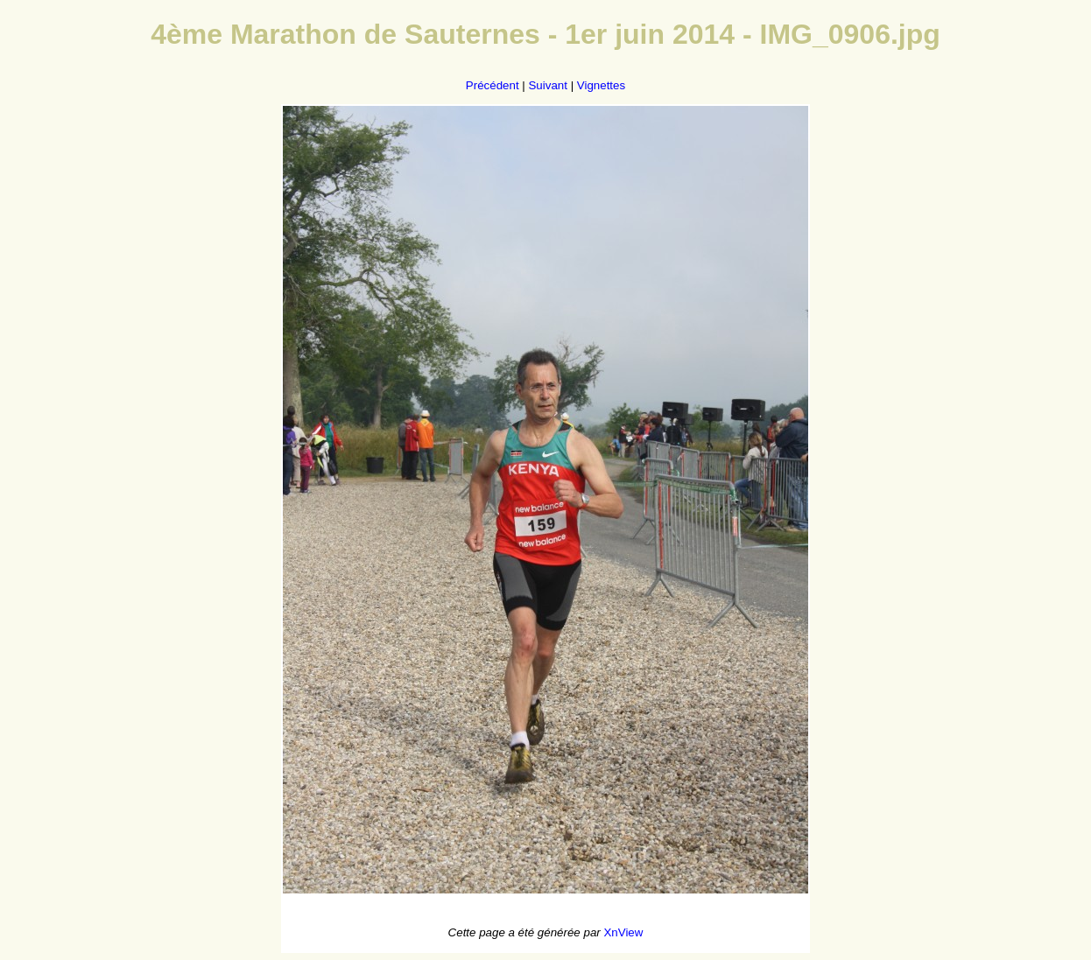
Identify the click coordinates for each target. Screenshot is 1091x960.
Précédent (492, 85)
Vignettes (601, 85)
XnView (623, 932)
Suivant (547, 85)
